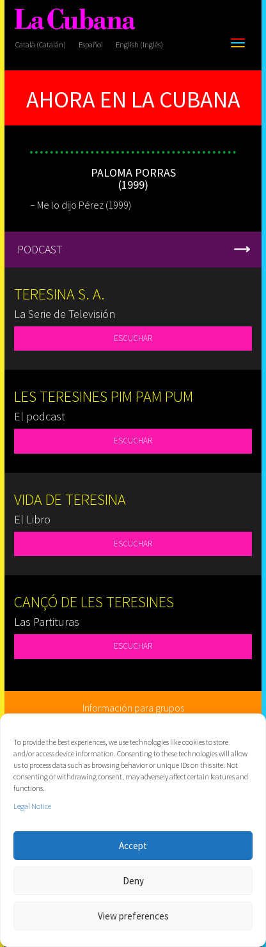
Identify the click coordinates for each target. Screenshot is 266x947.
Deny (133, 881)
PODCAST (39, 249)
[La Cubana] (75, 19)
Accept (133, 846)
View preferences (133, 916)
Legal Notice (32, 806)
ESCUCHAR (133, 338)
